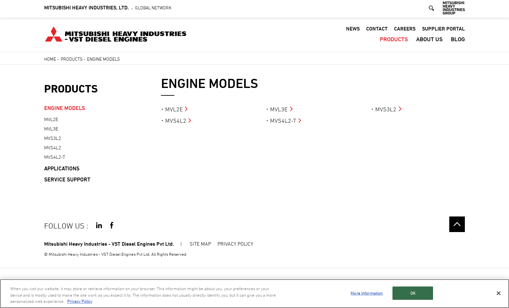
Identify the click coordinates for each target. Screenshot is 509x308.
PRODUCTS (394, 40)
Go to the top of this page (457, 224)
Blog (458, 40)
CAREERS (405, 30)
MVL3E (279, 109)
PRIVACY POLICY (235, 244)
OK (413, 292)
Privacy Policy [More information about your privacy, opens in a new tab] (79, 301)
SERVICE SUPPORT (67, 179)
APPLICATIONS (62, 168)
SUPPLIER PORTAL (443, 30)
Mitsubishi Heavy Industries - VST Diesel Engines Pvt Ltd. (109, 244)
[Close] (498, 293)
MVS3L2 (385, 109)
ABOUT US (429, 40)
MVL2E (174, 109)
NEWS (353, 30)
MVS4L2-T (283, 120)
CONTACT (377, 30)
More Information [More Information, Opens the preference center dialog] (367, 292)
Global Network (107, 9)
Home (50, 59)
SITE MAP (200, 244)
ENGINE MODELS (64, 108)
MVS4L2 (175, 120)
